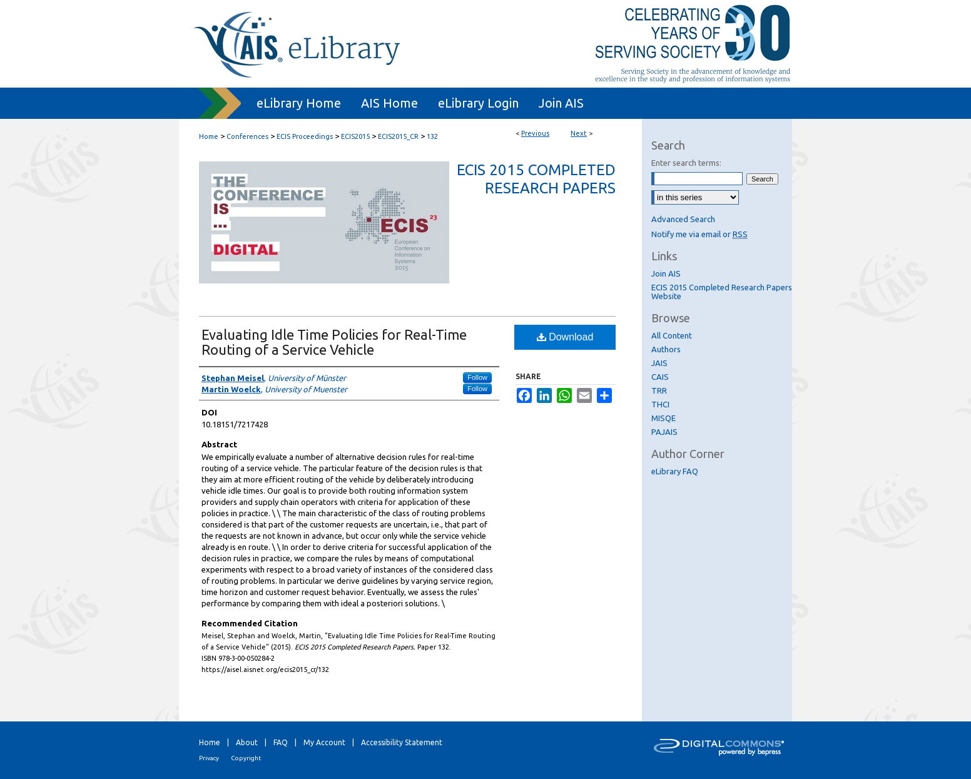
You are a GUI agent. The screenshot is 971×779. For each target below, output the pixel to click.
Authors (666, 349)
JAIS (659, 363)
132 (432, 136)
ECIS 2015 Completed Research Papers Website (721, 291)
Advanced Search (683, 219)
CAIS (660, 376)
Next (579, 133)
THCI (660, 404)
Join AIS (666, 273)
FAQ (280, 742)
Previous (535, 133)
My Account (324, 742)
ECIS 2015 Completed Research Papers (536, 178)
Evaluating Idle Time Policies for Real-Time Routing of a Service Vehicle (334, 342)
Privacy (209, 758)
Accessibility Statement (401, 742)
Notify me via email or (699, 234)
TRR (659, 390)
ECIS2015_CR (398, 136)
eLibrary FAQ (674, 471)
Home (208, 136)
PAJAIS (664, 431)
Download (565, 337)
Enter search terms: (686, 162)
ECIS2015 (355, 136)
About (247, 742)
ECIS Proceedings (305, 136)
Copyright (246, 758)
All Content (671, 335)
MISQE (663, 418)
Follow (477, 377)
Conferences (247, 136)
